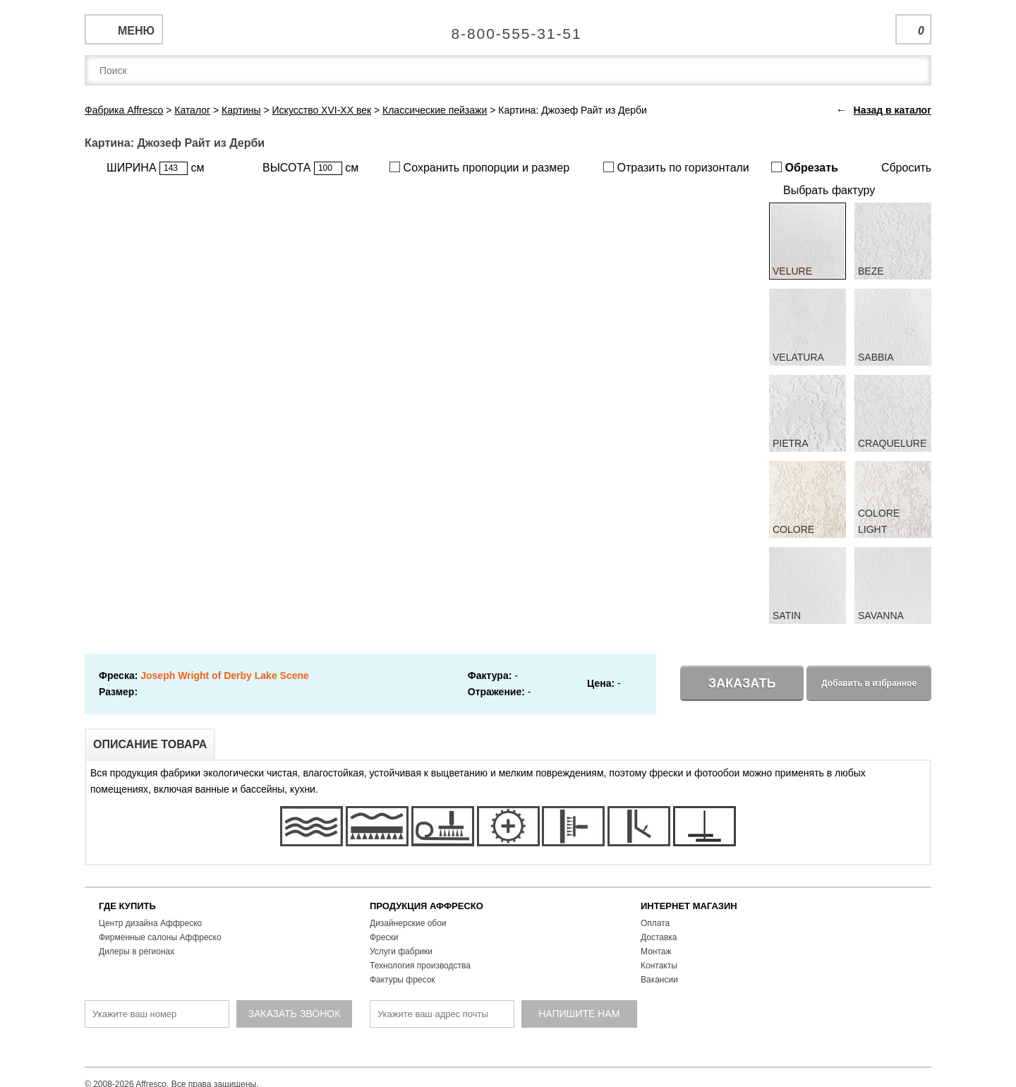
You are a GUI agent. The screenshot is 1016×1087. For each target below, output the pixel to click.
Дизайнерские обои (408, 923)
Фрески (384, 937)
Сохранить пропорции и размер (479, 168)
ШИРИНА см (155, 168)
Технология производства (420, 966)
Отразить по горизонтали (676, 168)
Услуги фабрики (401, 951)
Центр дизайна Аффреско (150, 923)
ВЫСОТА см (310, 168)
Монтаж (656, 951)
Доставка (659, 937)
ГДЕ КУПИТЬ (127, 906)
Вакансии (659, 980)
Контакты (659, 966)
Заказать (742, 683)
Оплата (655, 923)
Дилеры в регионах (136, 951)
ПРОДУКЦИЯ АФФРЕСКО (426, 906)
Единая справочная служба (508, 28)
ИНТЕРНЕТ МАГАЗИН (689, 906)
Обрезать (804, 168)
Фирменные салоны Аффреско (160, 937)
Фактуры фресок (402, 980)
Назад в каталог (892, 110)
